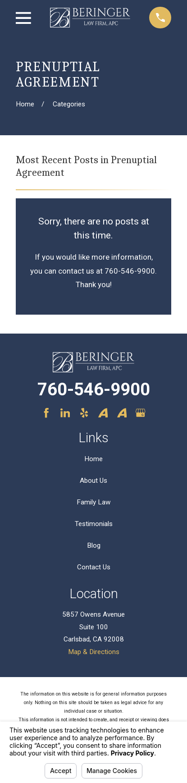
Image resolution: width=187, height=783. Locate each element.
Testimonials (94, 524)
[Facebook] (46, 412)
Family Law (94, 502)
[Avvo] (103, 412)
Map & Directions (93, 652)
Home (93, 459)
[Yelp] (84, 412)
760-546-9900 (93, 389)
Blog (93, 545)
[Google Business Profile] (140, 412)
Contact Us (93, 567)
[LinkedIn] (65, 412)
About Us (93, 480)
